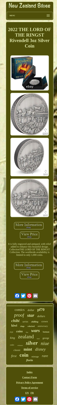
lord (38, 339)
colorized (31, 326)
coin (24, 355)
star (30, 315)
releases (20, 345)
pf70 (40, 310)
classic (17, 350)
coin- (12, 345)
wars (35, 330)
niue (45, 343)
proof (19, 315)
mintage (35, 356)
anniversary (43, 326)
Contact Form (29, 377)
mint (28, 349)
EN (27, 393)
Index (30, 372)
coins (19, 331)
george (46, 338)
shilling (34, 321)
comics (19, 310)
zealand (26, 336)
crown (44, 321)
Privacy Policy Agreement (29, 382)
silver (32, 343)
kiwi (14, 325)
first (13, 356)
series (25, 321)
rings (22, 326)
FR (32, 393)
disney (40, 349)
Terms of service (29, 387)
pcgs (11, 332)
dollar (31, 310)
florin (29, 360)
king (12, 337)
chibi (15, 320)
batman (46, 332)
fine (27, 332)
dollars (41, 316)
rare (45, 356)
